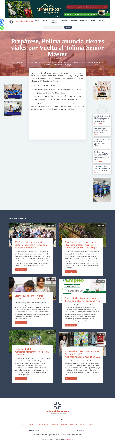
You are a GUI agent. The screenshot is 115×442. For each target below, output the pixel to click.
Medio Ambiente (54, 22)
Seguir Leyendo (20, 269)
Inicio (37, 21)
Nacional (64, 21)
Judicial (101, 21)
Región (92, 21)
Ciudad (44, 21)
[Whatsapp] (2, 28)
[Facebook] (2, 21)
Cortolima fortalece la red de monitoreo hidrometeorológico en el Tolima (32, 351)
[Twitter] (2, 24)
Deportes (83, 21)
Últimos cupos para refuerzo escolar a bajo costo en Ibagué (29, 297)
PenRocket (68, 439)
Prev (95, 90)
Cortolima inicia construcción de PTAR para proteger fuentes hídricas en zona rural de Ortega (81, 245)
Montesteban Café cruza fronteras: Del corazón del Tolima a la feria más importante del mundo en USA (82, 354)
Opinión (74, 21)
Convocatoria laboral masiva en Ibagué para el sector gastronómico (82, 299)
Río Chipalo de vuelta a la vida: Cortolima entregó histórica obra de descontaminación (31, 245)
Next (109, 90)
